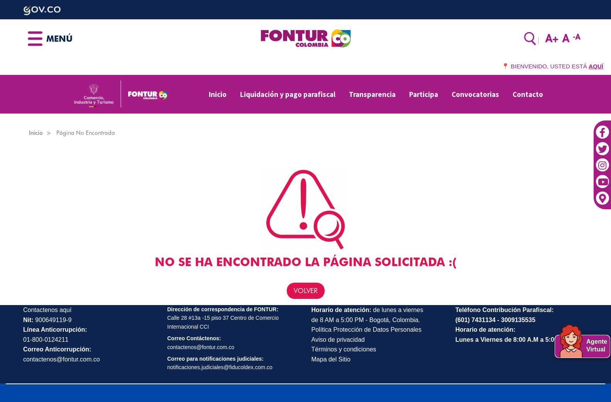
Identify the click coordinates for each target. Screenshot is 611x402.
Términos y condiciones (343, 349)
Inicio (218, 94)
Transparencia (372, 94)
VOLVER (306, 291)
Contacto (528, 94)
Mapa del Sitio (330, 359)
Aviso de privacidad (338, 339)
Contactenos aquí (47, 310)
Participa (423, 94)
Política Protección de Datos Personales (366, 329)
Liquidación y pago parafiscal (287, 94)
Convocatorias (475, 94)
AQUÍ (596, 66)
